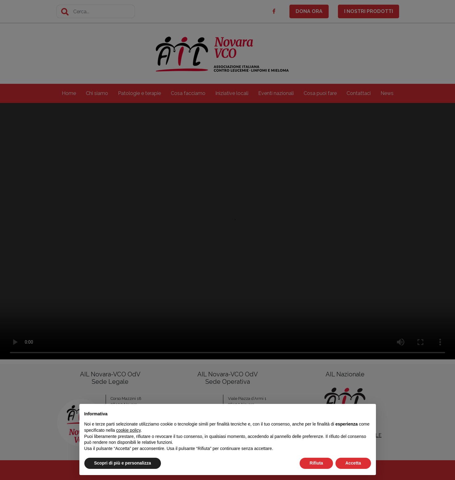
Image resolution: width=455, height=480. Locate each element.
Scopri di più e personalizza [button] (122, 463)
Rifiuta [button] (316, 463)
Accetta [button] (353, 463)
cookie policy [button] (128, 430)
